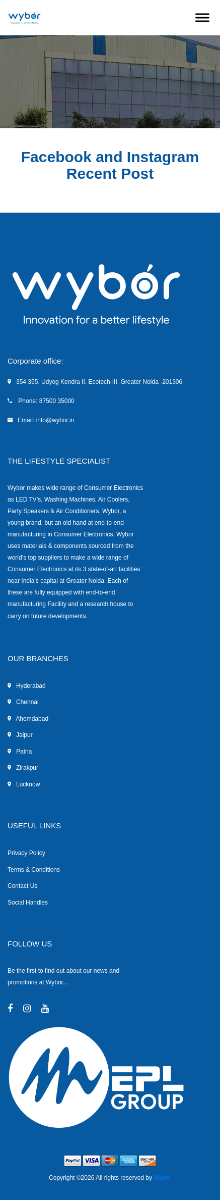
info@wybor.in (55, 420)
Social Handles (28, 902)
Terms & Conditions (34, 869)
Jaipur (20, 734)
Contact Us (22, 885)
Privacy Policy (26, 853)
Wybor (162, 1177)
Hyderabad (27, 685)
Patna (20, 751)
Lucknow (24, 784)
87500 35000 (57, 401)
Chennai (23, 702)
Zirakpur (23, 767)
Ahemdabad (28, 718)
